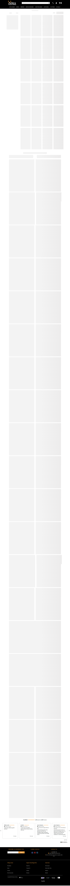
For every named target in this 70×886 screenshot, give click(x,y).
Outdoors (46, 7)
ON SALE (58, 7)
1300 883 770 (54, 852)
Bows (18, 7)
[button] (10, 831)
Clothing (52, 7)
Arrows (23, 7)
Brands (46, 873)
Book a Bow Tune (48, 868)
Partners (27, 873)
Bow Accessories (30, 7)
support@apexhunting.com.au (54, 853)
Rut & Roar (12, 7)
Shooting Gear (39, 7)
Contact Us (28, 868)
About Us (28, 866)
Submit (21, 852)
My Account (47, 866)
